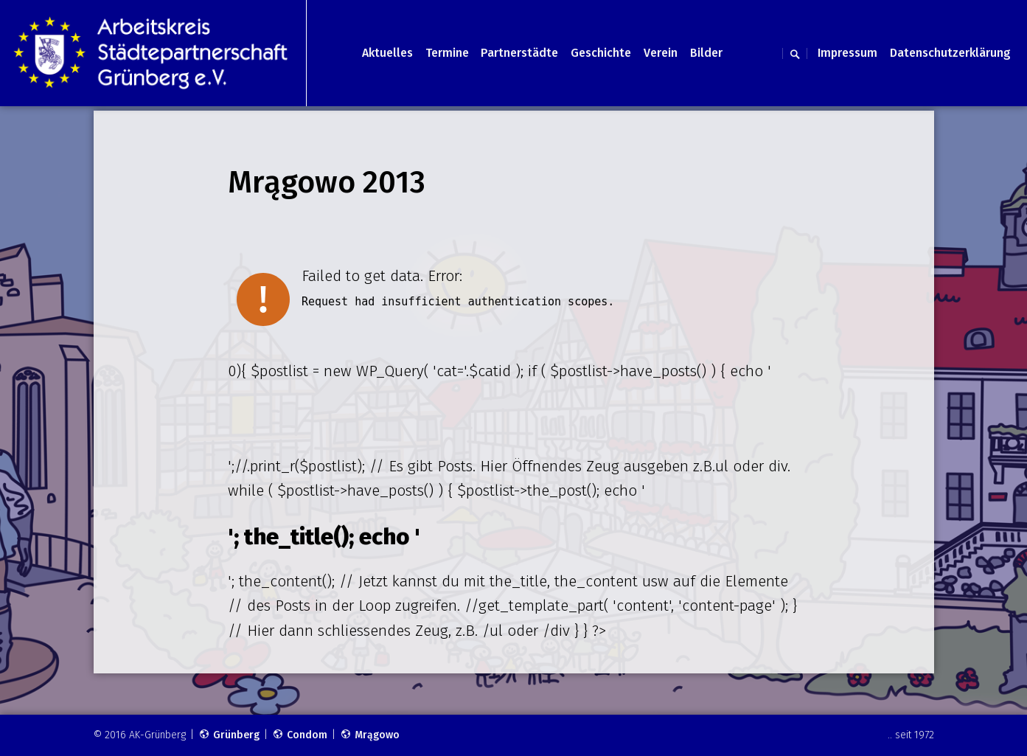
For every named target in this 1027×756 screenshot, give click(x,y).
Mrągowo (370, 735)
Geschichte (601, 53)
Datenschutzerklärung (950, 53)
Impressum (847, 53)
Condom (299, 735)
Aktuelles (387, 53)
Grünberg (229, 735)
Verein (661, 53)
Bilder (706, 53)
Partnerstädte (519, 53)
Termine (447, 53)
